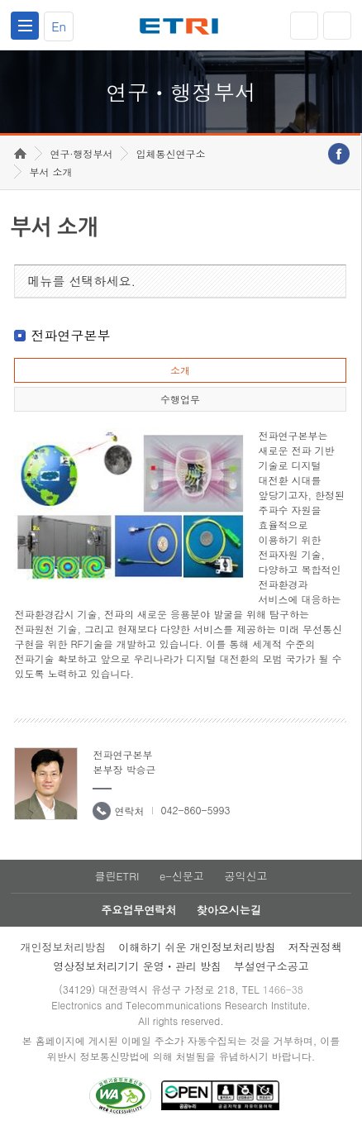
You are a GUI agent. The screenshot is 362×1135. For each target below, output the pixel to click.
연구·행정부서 (81, 153)
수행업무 (180, 399)
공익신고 (246, 876)
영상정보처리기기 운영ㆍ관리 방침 (137, 966)
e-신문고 (182, 876)
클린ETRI (116, 876)
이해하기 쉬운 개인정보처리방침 (197, 947)
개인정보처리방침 (63, 947)
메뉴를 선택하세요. (81, 280)
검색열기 (337, 26)
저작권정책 (315, 947)
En (58, 26)
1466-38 (283, 989)
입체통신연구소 (170, 153)
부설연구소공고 (271, 966)
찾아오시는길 (229, 910)
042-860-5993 (195, 810)
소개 (180, 370)
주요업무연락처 (138, 910)
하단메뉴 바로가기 (0, 0)
